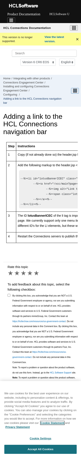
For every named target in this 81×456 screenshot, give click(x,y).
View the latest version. (54, 39)
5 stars (36, 276)
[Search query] (44, 53)
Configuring (10, 94)
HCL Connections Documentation (27, 27)
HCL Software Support (60, 376)
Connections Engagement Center (23, 82)
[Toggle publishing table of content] (75, 91)
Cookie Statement (52, 423)
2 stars (17, 276)
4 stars (30, 276)
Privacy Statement (17, 428)
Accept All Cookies (41, 450)
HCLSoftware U (59, 14)
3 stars (24, 276)
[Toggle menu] (74, 28)
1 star (11, 276)
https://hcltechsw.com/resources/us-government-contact (39, 324)
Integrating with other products (31, 78)
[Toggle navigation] (11, 20)
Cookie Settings (40, 439)
